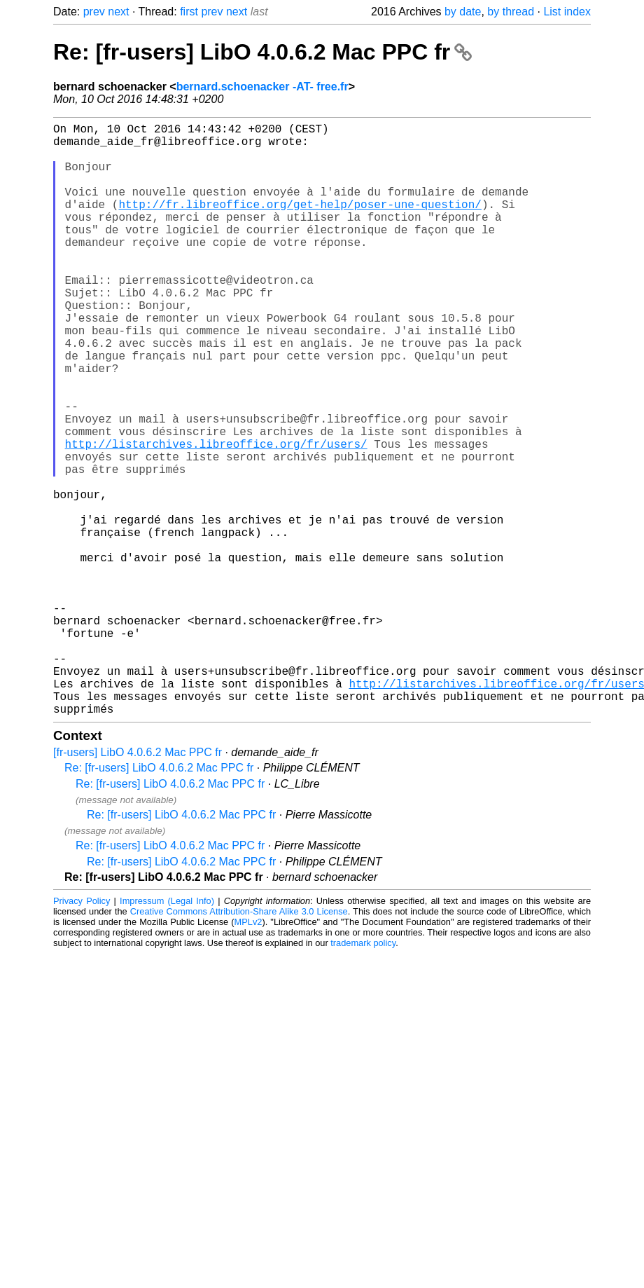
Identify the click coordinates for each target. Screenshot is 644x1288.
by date (462, 12)
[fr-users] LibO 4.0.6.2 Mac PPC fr (137, 884)
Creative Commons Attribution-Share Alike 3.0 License (239, 1043)
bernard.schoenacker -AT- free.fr (262, 87)
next (118, 12)
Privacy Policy (81, 1032)
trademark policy (363, 1074)
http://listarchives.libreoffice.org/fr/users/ (216, 516)
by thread (510, 12)
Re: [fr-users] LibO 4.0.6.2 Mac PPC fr (262, 51)
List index (567, 12)
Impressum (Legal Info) (167, 1032)
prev (94, 12)
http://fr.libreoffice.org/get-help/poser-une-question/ (299, 223)
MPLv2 (248, 1053)
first (189, 12)
